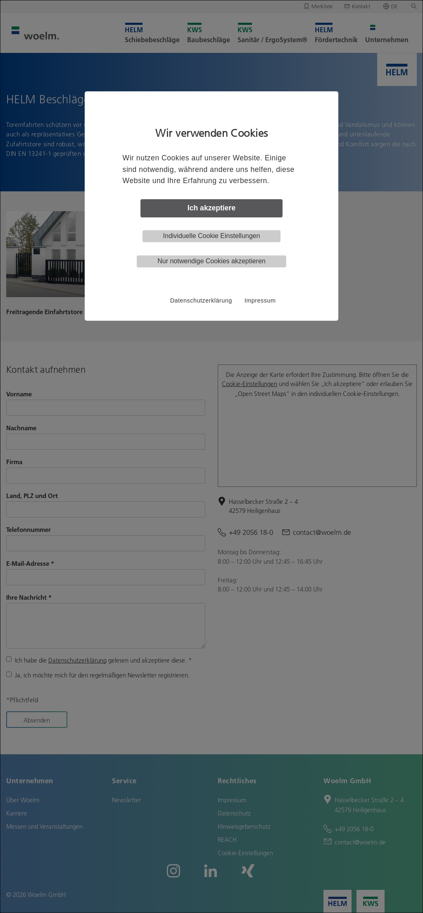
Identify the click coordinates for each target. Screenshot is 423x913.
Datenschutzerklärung (201, 300)
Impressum (260, 300)
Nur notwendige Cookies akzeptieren (211, 261)
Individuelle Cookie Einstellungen (211, 235)
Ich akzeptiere (211, 208)
